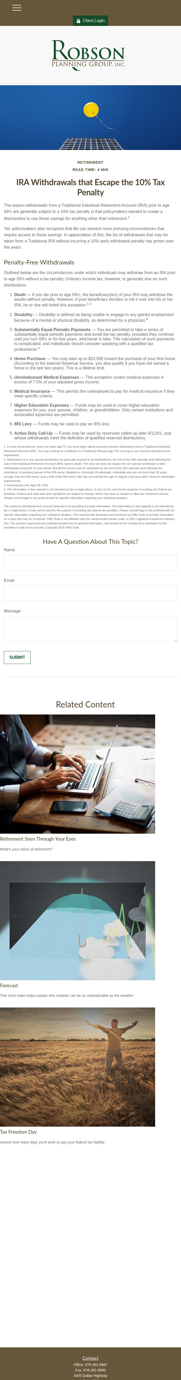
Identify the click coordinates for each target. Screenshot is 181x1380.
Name (9, 550)
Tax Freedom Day (18, 1132)
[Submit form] (17, 657)
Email (9, 580)
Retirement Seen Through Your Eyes (38, 839)
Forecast (9, 985)
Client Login (90, 20)
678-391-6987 (96, 1365)
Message (12, 611)
